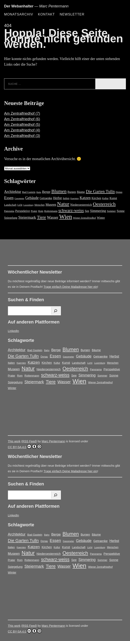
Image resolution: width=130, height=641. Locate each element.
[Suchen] (55, 310)
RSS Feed (29, 441)
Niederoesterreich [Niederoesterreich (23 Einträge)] (81, 204)
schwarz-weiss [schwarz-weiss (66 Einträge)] (71, 210)
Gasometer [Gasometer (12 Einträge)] (19, 198)
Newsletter (72, 14)
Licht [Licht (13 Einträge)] (19, 205)
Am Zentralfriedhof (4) (22, 130)
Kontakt (46, 14)
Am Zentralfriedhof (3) (22, 136)
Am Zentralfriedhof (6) (22, 119)
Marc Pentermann (53, 441)
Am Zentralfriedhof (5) (22, 125)
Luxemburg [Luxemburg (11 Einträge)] (28, 205)
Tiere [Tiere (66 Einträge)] (41, 217)
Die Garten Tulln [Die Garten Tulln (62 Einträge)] (100, 191)
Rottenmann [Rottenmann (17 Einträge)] (51, 210)
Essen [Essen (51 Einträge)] (9, 197)
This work (14, 441)
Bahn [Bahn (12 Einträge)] (38, 192)
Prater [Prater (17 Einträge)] (34, 210)
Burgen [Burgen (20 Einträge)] (72, 192)
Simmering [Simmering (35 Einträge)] (98, 211)
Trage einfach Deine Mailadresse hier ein (70, 286)
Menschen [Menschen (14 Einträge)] (40, 204)
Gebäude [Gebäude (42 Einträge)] (32, 198)
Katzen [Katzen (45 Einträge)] (85, 198)
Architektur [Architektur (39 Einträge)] (12, 192)
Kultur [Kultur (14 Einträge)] (105, 198)
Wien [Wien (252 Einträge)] (65, 216)
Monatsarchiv (18, 14)
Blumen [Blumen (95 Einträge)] (59, 191)
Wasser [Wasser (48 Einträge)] (52, 217)
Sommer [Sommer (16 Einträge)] (111, 211)
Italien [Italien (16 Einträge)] (66, 198)
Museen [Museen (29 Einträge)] (51, 205)
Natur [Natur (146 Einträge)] (63, 204)
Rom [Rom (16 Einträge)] (40, 211)
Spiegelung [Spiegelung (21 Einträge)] (10, 217)
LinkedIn (13, 331)
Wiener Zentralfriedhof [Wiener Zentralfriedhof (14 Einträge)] (84, 217)
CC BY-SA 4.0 (25, 446)
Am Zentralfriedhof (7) (22, 113)
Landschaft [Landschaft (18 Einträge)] (10, 204)
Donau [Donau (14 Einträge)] (119, 192)
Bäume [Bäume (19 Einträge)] (81, 192)
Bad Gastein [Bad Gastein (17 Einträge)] (29, 192)
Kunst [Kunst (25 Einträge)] (113, 198)
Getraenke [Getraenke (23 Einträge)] (46, 198)
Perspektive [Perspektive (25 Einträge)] (22, 210)
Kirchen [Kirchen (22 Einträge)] (96, 198)
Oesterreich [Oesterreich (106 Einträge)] (104, 204)
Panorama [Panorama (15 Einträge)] (9, 211)
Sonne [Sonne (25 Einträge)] (120, 210)
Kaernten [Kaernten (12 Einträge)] (74, 198)
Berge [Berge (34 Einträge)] (46, 192)
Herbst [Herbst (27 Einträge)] (57, 198)
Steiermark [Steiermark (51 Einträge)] (27, 217)
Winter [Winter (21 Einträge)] (101, 217)
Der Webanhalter (18, 6)
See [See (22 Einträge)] (87, 210)
